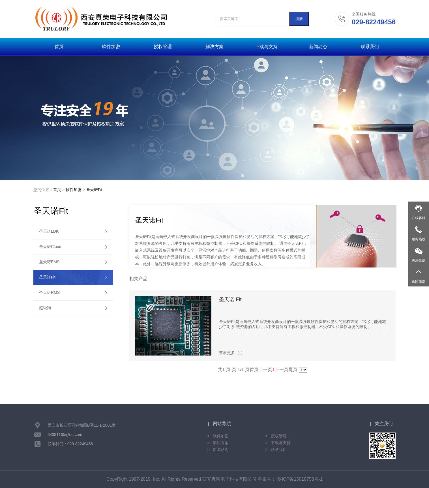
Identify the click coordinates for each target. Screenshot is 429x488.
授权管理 (163, 46)
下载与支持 (266, 46)
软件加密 (111, 46)
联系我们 (370, 46)
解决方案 (214, 46)
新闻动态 (318, 46)
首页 (59, 46)
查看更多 (230, 352)
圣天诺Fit (94, 189)
